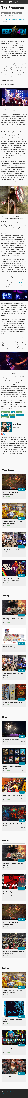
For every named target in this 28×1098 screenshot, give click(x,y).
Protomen (4, 414)
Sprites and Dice (10, 1091)
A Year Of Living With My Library (13, 702)
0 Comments (14, 19)
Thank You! (3, 1094)
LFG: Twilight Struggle (9, 647)
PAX (13, 412)
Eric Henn (5, 19)
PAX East (12, 414)
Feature (19, 412)
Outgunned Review (8, 1077)
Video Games (20, 414)
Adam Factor (7, 648)
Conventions (5, 417)
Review (13, 417)
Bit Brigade (22, 283)
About (2, 1093)
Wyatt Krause (7, 496)
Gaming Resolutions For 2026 (11, 740)
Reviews (22, 19)
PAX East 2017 (5, 412)
